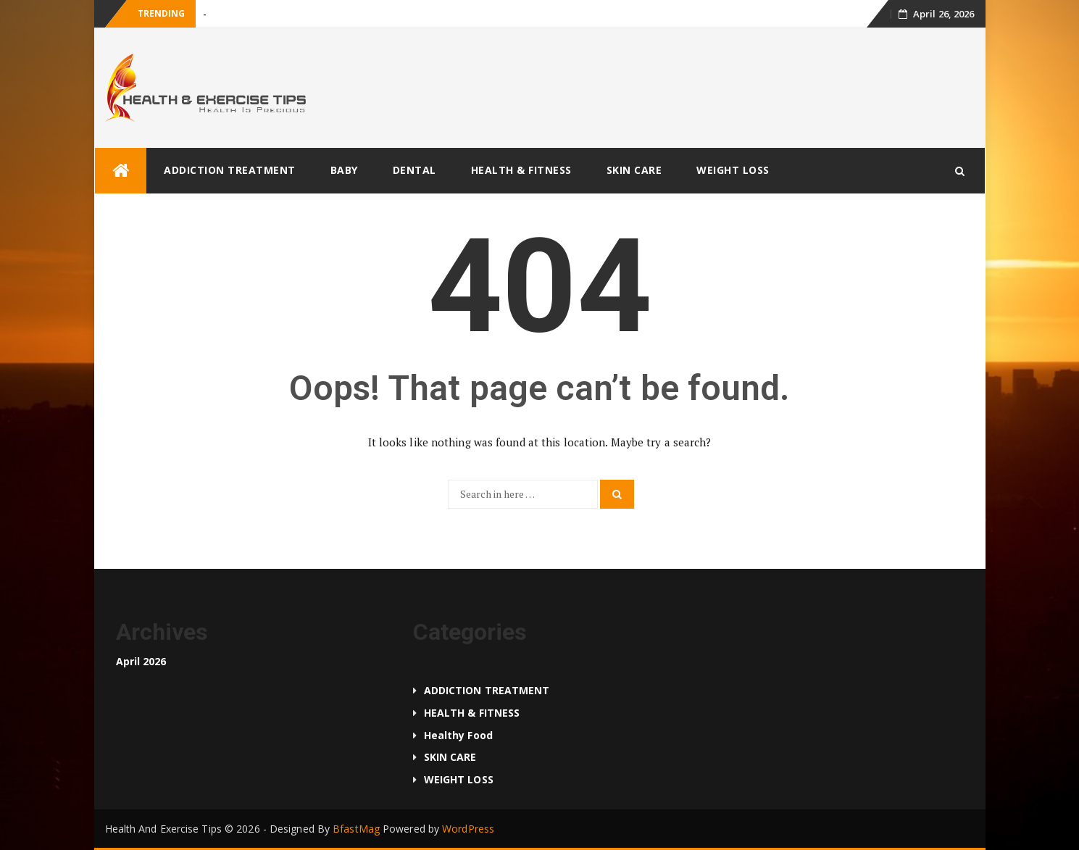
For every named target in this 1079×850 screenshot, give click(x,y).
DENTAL (414, 170)
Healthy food (458, 735)
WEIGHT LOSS (733, 170)
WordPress (468, 829)
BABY (344, 170)
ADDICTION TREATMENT (230, 170)
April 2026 (141, 661)
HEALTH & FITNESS (521, 170)
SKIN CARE (634, 170)
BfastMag (356, 829)
